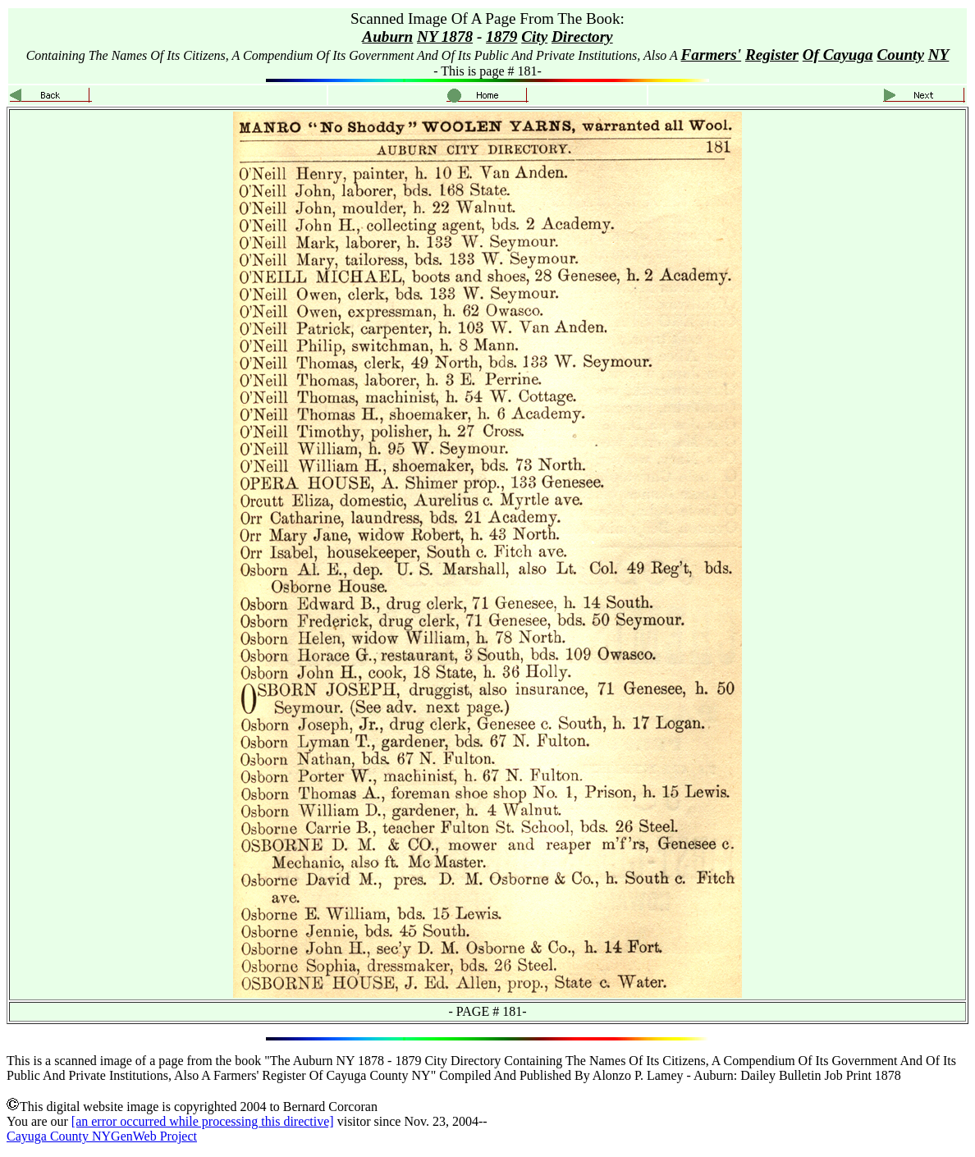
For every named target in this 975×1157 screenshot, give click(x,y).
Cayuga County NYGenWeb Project (102, 1136)
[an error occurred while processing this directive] (202, 1121)
